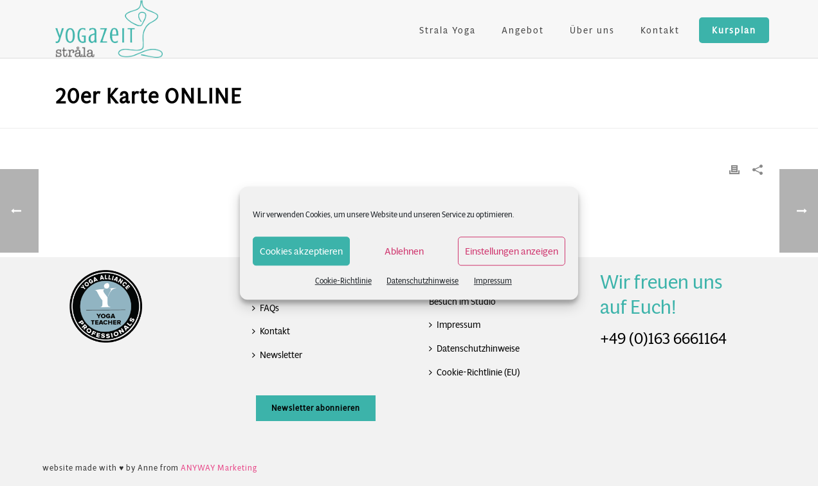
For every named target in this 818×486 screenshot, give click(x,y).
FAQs (265, 308)
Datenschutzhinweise (422, 280)
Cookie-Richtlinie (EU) (474, 372)
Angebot (523, 30)
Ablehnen (404, 251)
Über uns (592, 30)
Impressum (493, 280)
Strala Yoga (447, 30)
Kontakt (660, 30)
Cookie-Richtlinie (343, 280)
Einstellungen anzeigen (511, 251)
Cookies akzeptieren (301, 251)
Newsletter (277, 354)
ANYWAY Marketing (219, 467)
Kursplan (734, 30)
